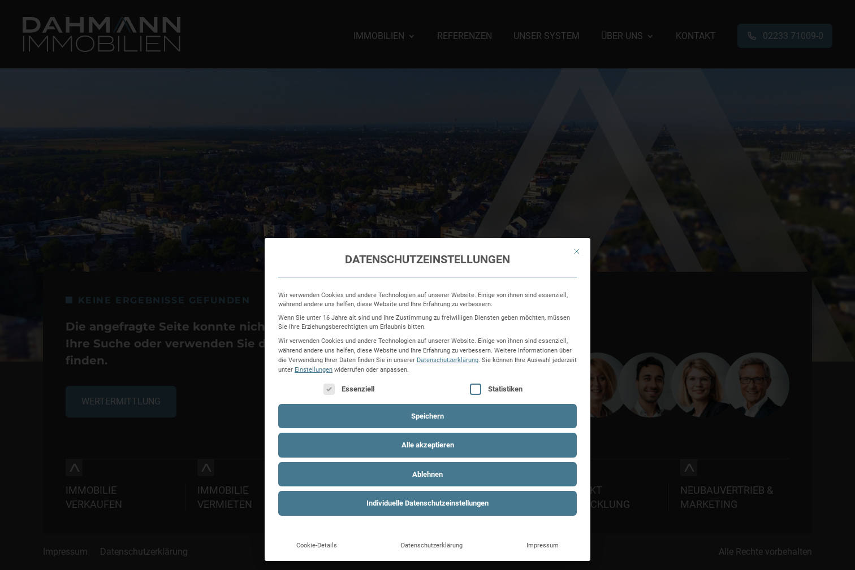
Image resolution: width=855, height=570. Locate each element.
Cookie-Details (316, 545)
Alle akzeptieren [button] (427, 445)
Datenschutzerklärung (447, 360)
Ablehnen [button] (427, 474)
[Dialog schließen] (577, 251)
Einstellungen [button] (313, 369)
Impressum (542, 545)
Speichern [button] (427, 416)
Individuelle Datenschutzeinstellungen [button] (427, 503)
